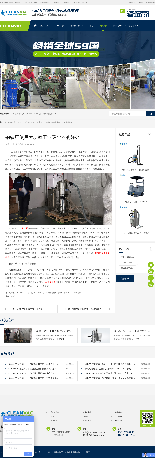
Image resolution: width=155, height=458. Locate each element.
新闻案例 (103, 25)
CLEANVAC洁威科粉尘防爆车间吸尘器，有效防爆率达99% (34, 378)
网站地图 (151, 2)
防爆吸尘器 (75, 25)
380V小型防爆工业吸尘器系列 (135, 233)
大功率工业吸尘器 (33, 114)
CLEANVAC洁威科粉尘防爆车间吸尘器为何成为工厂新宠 (34, 364)
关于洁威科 (118, 25)
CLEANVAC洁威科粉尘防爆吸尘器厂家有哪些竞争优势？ (34, 373)
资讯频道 (28, 122)
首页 (20, 122)
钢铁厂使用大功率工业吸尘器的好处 (60, 122)
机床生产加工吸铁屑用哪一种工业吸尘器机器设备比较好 (55, 330)
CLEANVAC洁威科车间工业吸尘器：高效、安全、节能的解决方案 (110, 373)
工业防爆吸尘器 (17, 114)
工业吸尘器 (59, 25)
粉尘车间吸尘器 (37, 293)
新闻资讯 (53, 421)
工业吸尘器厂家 (23, 293)
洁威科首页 (41, 25)
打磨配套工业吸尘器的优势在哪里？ (86, 309)
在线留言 (132, 2)
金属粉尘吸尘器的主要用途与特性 (30, 309)
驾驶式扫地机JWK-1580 (136, 202)
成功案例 (118, 416)
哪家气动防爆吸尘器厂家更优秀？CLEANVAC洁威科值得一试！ (110, 369)
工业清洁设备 (51, 293)
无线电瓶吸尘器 (49, 114)
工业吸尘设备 (76, 293)
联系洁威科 (133, 25)
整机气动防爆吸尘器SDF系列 (135, 170)
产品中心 (89, 25)
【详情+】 (60, 339)
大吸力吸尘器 (64, 293)
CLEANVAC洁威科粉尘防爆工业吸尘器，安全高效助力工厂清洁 (110, 378)
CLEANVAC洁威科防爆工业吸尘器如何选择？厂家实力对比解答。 (34, 369)
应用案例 (39, 122)
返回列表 (125, 278)
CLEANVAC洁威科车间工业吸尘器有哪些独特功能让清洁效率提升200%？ (110, 364)
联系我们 (141, 2)
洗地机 (52, 416)
